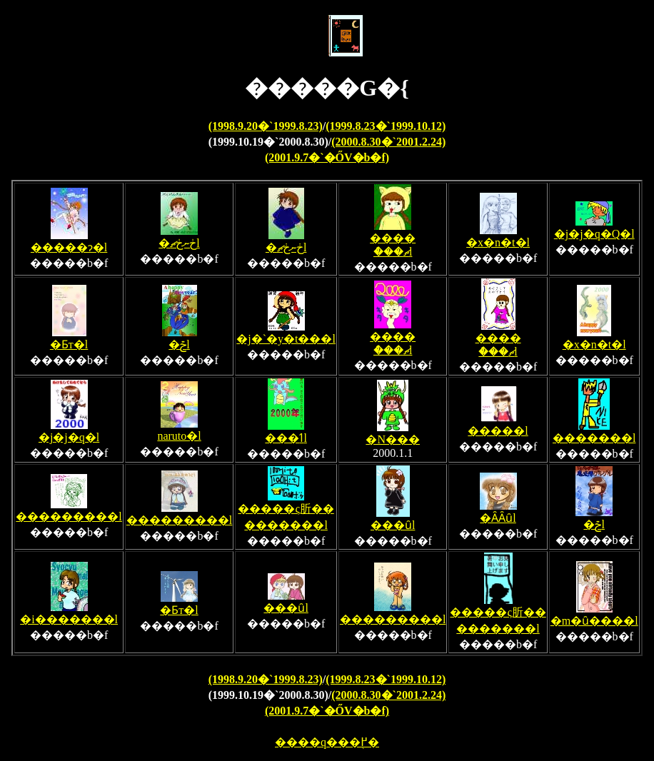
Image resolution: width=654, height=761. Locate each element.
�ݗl (179, 338)
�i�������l (69, 613)
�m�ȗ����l (594, 615)
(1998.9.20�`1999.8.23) (265, 126)
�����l (498, 425)
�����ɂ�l (69, 241)
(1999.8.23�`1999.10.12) (386, 126)
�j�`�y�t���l (286, 333)
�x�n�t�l (498, 236)
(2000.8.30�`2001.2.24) (388, 142)
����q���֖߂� (327, 742)
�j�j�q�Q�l (594, 228)
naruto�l (179, 430)
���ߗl (285, 432)
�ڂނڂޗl (179, 237)
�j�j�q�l (69, 431)
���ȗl (393, 519)
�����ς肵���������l (285, 510)
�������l (594, 432)
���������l (68, 510)
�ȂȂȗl (498, 512)
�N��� (393, 433)
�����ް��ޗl (393, 239)
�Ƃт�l (69, 338)
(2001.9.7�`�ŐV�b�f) (327, 157)
